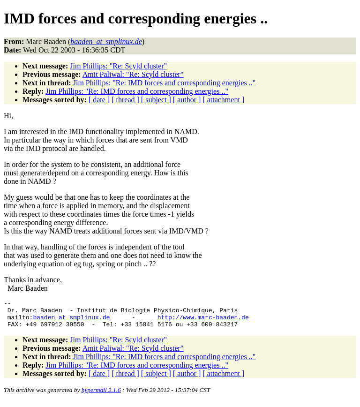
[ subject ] (156, 100)
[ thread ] (125, 100)
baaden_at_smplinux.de (71, 321)
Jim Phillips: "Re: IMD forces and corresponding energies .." (164, 83)
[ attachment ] (223, 100)
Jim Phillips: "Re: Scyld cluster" (118, 66)
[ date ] (99, 100)
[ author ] (187, 100)
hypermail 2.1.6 (101, 395)
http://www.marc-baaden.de (203, 321)
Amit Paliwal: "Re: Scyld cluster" (133, 74)
